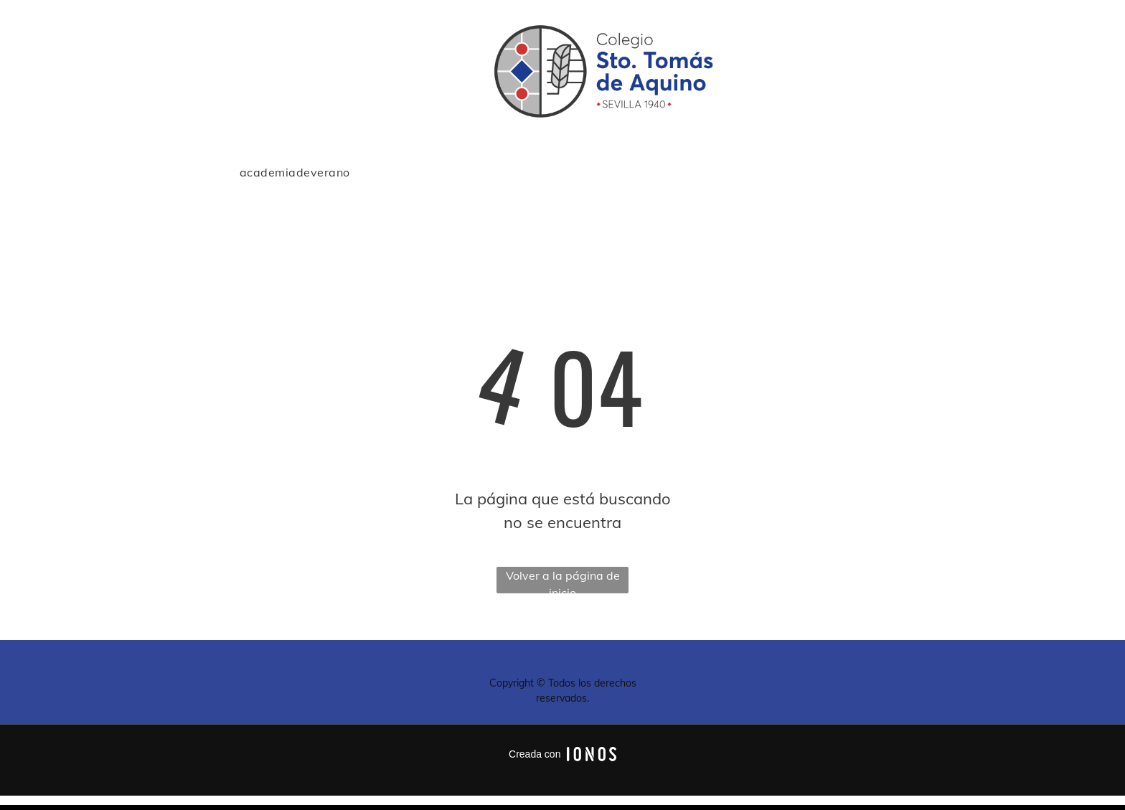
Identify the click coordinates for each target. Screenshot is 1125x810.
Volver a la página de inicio (563, 580)
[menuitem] (295, 172)
